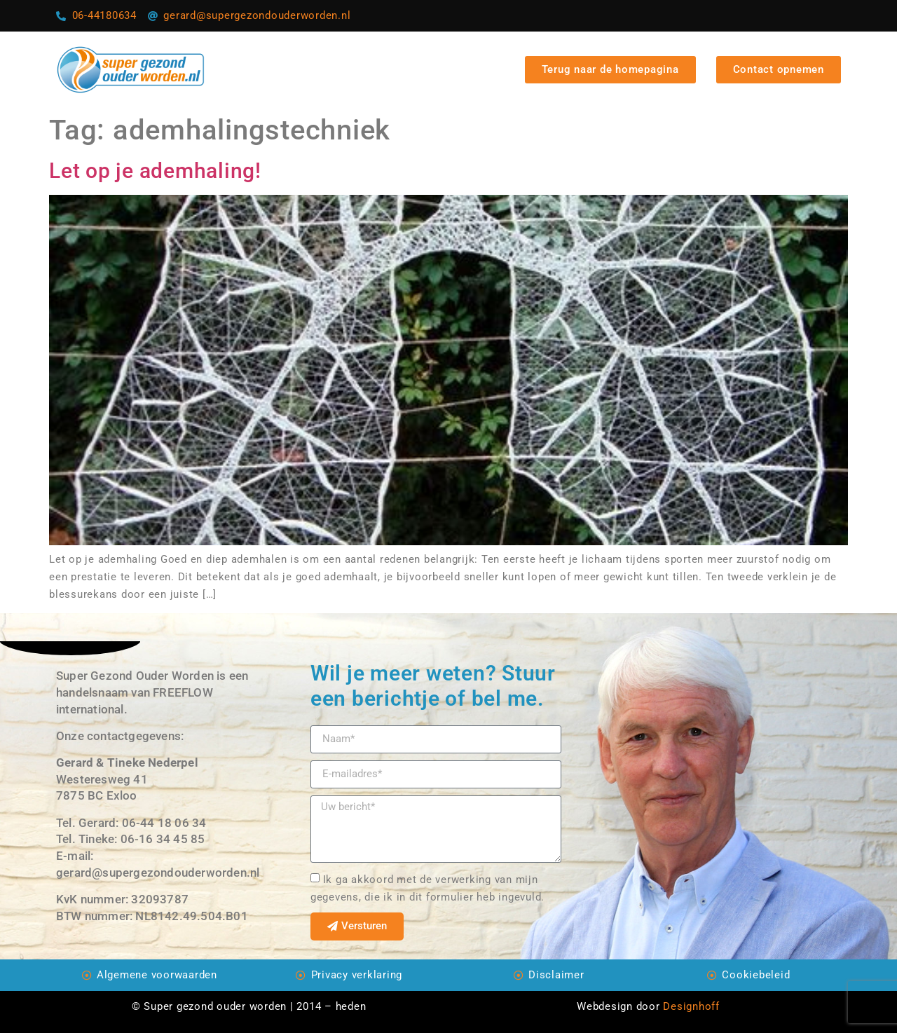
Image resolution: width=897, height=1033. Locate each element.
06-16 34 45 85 (163, 839)
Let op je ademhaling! (155, 170)
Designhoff (691, 1006)
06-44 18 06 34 (164, 823)
